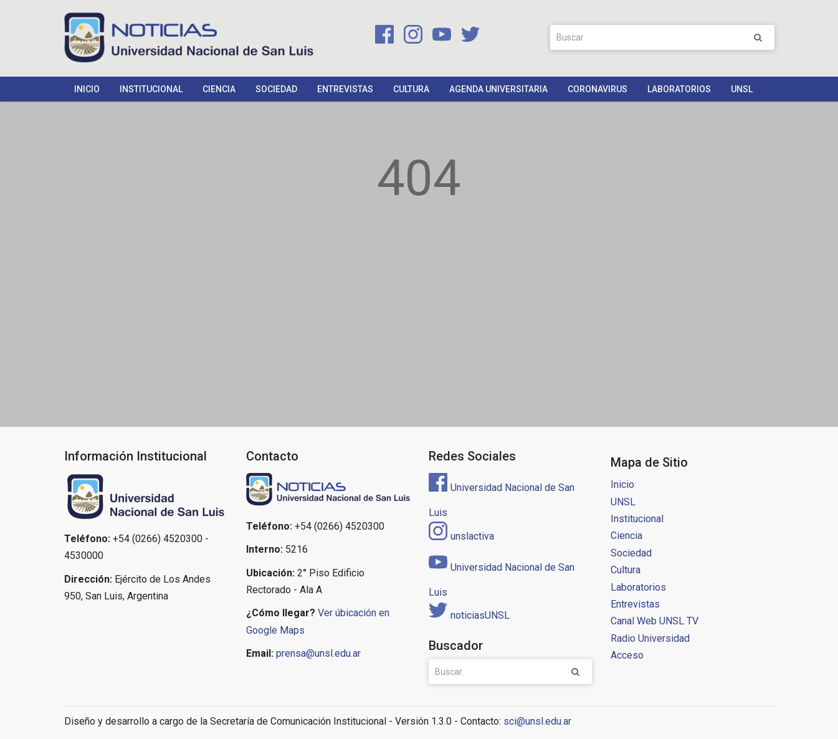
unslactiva (461, 536)
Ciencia (219, 89)
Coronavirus (597, 89)
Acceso (627, 655)
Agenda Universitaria (498, 89)
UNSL (742, 89)
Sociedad (276, 89)
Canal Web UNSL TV (654, 621)
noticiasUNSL (469, 615)
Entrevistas (345, 89)
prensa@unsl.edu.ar (318, 653)
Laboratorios (679, 89)
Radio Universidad (650, 638)
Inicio (87, 89)
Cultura (411, 89)
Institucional (151, 89)
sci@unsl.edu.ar (537, 721)
